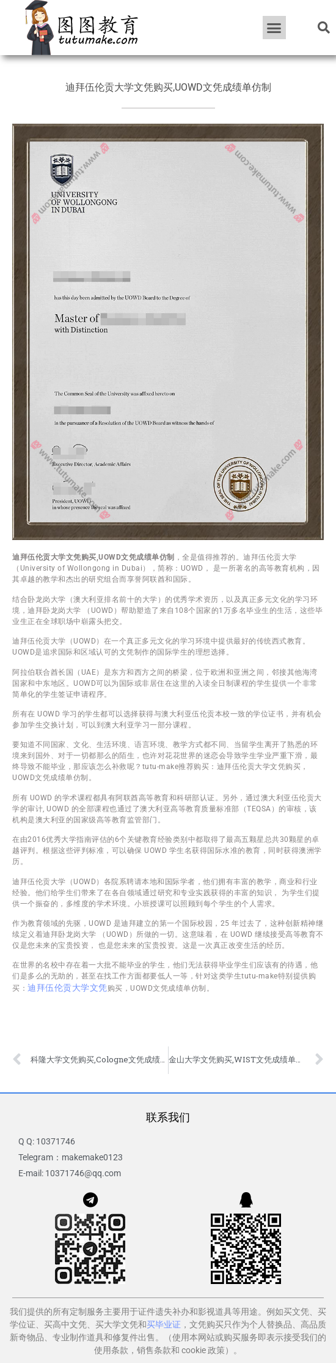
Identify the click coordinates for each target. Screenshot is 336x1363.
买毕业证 (164, 1324)
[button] (274, 27)
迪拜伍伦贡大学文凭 (67, 988)
